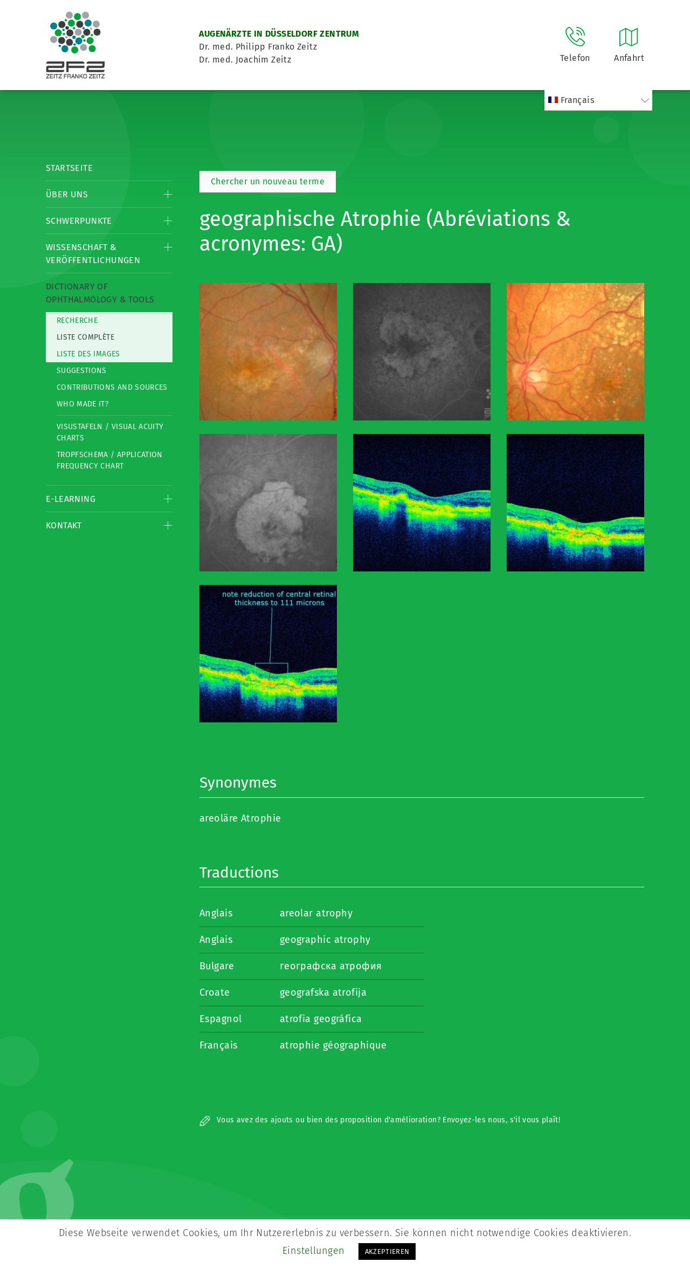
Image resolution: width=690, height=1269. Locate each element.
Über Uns (67, 194)
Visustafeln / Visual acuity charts (110, 432)
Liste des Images (88, 353)
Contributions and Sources (112, 387)
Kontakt (64, 525)
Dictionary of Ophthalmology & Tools (100, 293)
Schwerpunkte (79, 221)
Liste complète (85, 337)
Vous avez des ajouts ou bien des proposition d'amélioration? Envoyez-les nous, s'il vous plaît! (379, 1120)
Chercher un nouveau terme (268, 181)
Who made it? (82, 404)
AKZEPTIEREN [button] (387, 1251)
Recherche (77, 320)
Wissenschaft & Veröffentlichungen (93, 253)
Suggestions (82, 370)
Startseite (69, 168)
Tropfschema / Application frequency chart (110, 460)
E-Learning (70, 499)
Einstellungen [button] (313, 1251)
